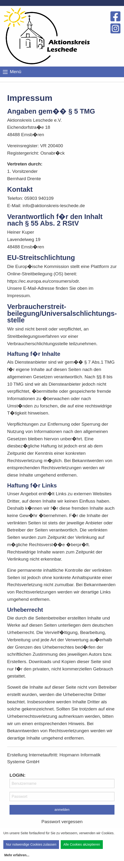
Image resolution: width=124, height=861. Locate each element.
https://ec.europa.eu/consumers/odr (43, 281)
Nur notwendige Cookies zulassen (31, 844)
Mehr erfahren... (16, 855)
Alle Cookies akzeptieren (81, 844)
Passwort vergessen (62, 821)
